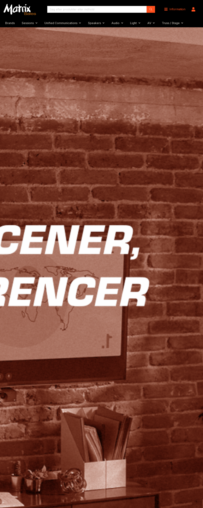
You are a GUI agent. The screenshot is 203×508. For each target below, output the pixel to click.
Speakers (94, 23)
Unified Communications (60, 23)
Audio (115, 23)
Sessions (28, 23)
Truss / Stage (171, 23)
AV (149, 23)
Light (133, 23)
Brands (10, 23)
